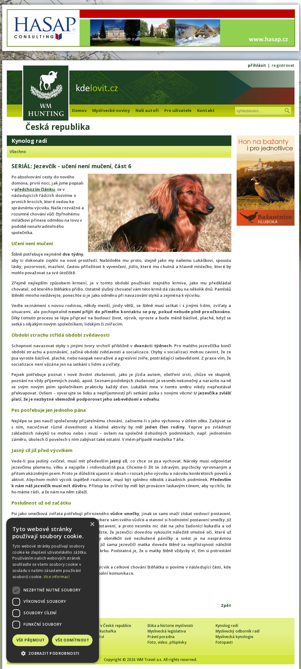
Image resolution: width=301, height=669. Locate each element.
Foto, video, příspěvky (167, 642)
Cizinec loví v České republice (105, 625)
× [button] (92, 524)
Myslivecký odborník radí (238, 631)
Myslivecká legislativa (167, 631)
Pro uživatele (177, 110)
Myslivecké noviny (111, 110)
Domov (79, 110)
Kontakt (206, 110)
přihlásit (257, 65)
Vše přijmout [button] (30, 640)
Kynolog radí (227, 625)
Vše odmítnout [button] (72, 640)
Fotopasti (224, 642)
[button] (52, 653)
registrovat (283, 65)
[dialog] (52, 590)
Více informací (57, 576)
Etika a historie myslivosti (170, 625)
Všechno (18, 151)
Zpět (226, 605)
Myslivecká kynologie (235, 636)
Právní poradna (161, 636)
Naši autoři (147, 110)
